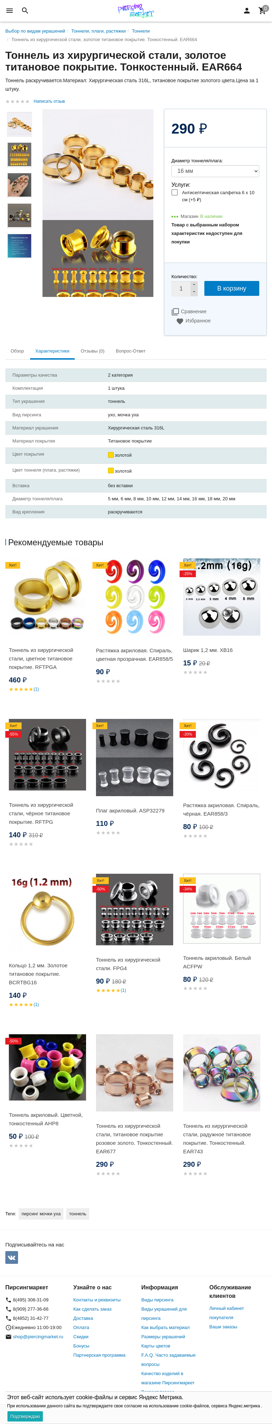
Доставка (83, 1318)
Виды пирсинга (157, 1299)
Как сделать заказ (92, 1309)
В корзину (231, 288)
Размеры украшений (163, 1336)
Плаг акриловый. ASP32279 (130, 810)
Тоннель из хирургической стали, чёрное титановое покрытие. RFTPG (41, 813)
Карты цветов (155, 1346)
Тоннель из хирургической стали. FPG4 (128, 964)
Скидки (81, 1336)
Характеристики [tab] (52, 351)
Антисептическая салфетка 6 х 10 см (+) (218, 196)
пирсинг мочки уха (41, 1213)
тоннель (77, 1213)
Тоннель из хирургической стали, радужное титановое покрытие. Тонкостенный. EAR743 (217, 1138)
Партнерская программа (99, 1355)
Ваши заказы (223, 1326)
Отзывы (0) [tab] (92, 351)
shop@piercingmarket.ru (38, 1336)
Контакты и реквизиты (96, 1299)
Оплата (81, 1327)
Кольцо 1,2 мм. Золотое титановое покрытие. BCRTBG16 (38, 973)
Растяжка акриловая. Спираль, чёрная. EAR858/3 (221, 809)
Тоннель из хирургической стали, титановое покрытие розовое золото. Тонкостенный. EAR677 (134, 1138)
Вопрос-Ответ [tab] (131, 351)
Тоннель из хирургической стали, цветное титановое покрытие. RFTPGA (41, 658)
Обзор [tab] (17, 351)
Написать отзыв (49, 101)
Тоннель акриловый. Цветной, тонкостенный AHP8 (46, 1119)
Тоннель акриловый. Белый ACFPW (217, 962)
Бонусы (81, 1346)
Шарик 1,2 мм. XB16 (208, 650)
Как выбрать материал (165, 1327)
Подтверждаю (25, 1416)
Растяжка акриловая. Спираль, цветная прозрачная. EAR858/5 (134, 654)
